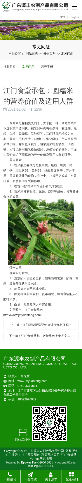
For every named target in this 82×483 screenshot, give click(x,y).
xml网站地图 (43, 458)
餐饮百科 (49, 53)
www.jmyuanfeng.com (32, 381)
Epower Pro (29, 462)
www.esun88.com (65, 462)
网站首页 (32, 53)
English (75, 17)
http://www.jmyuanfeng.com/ (22, 315)
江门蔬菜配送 (31, 454)
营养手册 (47, 66)
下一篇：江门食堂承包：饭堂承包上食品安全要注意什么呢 (42, 336)
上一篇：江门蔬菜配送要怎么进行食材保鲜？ (41, 325)
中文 (63, 17)
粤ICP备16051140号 (41, 466)
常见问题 (67, 53)
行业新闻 (9, 66)
